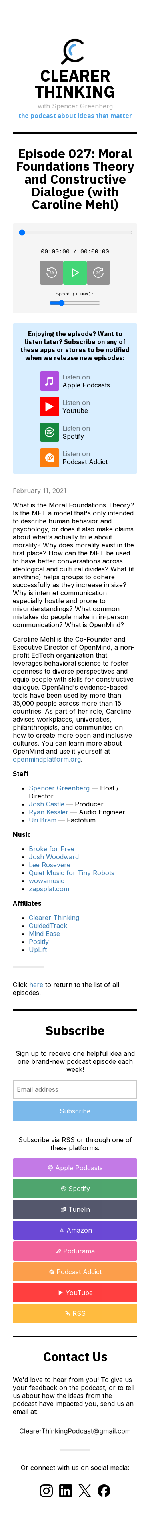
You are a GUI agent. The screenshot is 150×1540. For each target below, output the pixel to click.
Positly (39, 944)
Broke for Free (51, 852)
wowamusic (46, 884)
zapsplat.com (49, 892)
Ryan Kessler (48, 815)
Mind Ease (44, 936)
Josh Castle (46, 807)
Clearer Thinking (54, 920)
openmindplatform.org (47, 762)
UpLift (38, 952)
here (36, 987)
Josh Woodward (54, 860)
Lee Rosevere (49, 868)
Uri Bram (42, 823)
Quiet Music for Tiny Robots (71, 876)
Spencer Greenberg (59, 791)
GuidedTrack (48, 928)
